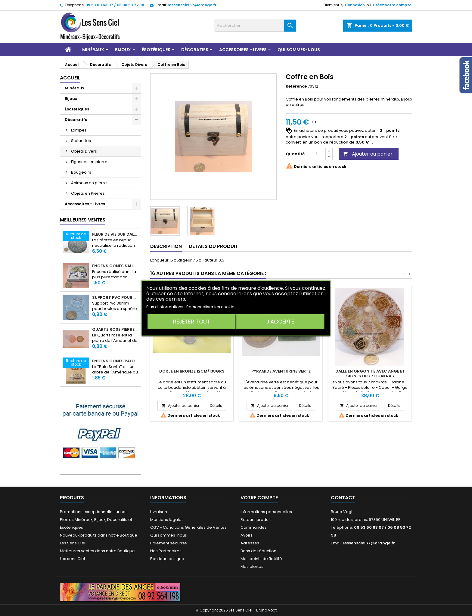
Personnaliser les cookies (211, 307)
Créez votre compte (392, 5)
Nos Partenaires (166, 551)
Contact (343, 497)
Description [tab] (166, 246)
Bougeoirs (81, 172)
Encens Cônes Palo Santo (115, 361)
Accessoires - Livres (243, 50)
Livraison (158, 512)
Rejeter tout (191, 321)
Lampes (79, 130)
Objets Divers (84, 151)
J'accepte (280, 321)
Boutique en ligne (167, 559)
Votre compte (259, 497)
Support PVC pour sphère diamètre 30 (115, 297)
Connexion (355, 5)
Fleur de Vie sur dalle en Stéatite (115, 234)
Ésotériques (156, 50)
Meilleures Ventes (82, 219)
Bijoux (123, 50)
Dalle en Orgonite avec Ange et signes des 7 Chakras (370, 373)
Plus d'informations (165, 307)
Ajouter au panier (368, 153)
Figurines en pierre (89, 162)
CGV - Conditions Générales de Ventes (188, 527)
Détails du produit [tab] (213, 246)
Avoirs (247, 535)
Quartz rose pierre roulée (115, 329)
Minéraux (93, 50)
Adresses (250, 543)
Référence (296, 86)
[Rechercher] (255, 26)
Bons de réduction (258, 551)
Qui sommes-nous (299, 50)
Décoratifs (194, 50)
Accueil (70, 77)
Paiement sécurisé (168, 543)
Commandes (254, 527)
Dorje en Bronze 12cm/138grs (192, 371)
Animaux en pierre (89, 183)
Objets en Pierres (88, 193)
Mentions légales (167, 519)
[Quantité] (317, 154)
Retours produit (256, 519)
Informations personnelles (266, 512)
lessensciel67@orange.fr (192, 5)
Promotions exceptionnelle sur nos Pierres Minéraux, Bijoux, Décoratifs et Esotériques (96, 519)
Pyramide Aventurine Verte (281, 371)
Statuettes (81, 141)
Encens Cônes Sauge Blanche (115, 266)
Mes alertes (252, 566)
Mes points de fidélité (261, 559)
